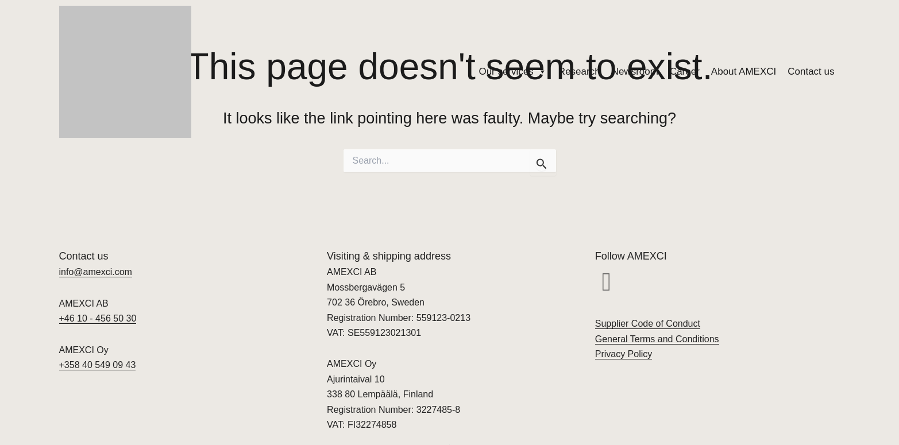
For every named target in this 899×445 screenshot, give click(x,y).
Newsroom (635, 71)
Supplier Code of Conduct (647, 323)
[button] (606, 281)
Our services (512, 71)
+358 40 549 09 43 (97, 365)
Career (685, 71)
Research (579, 71)
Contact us (811, 71)
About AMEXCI (743, 71)
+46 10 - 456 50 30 (98, 318)
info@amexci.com (95, 272)
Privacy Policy (624, 354)
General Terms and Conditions (657, 339)
